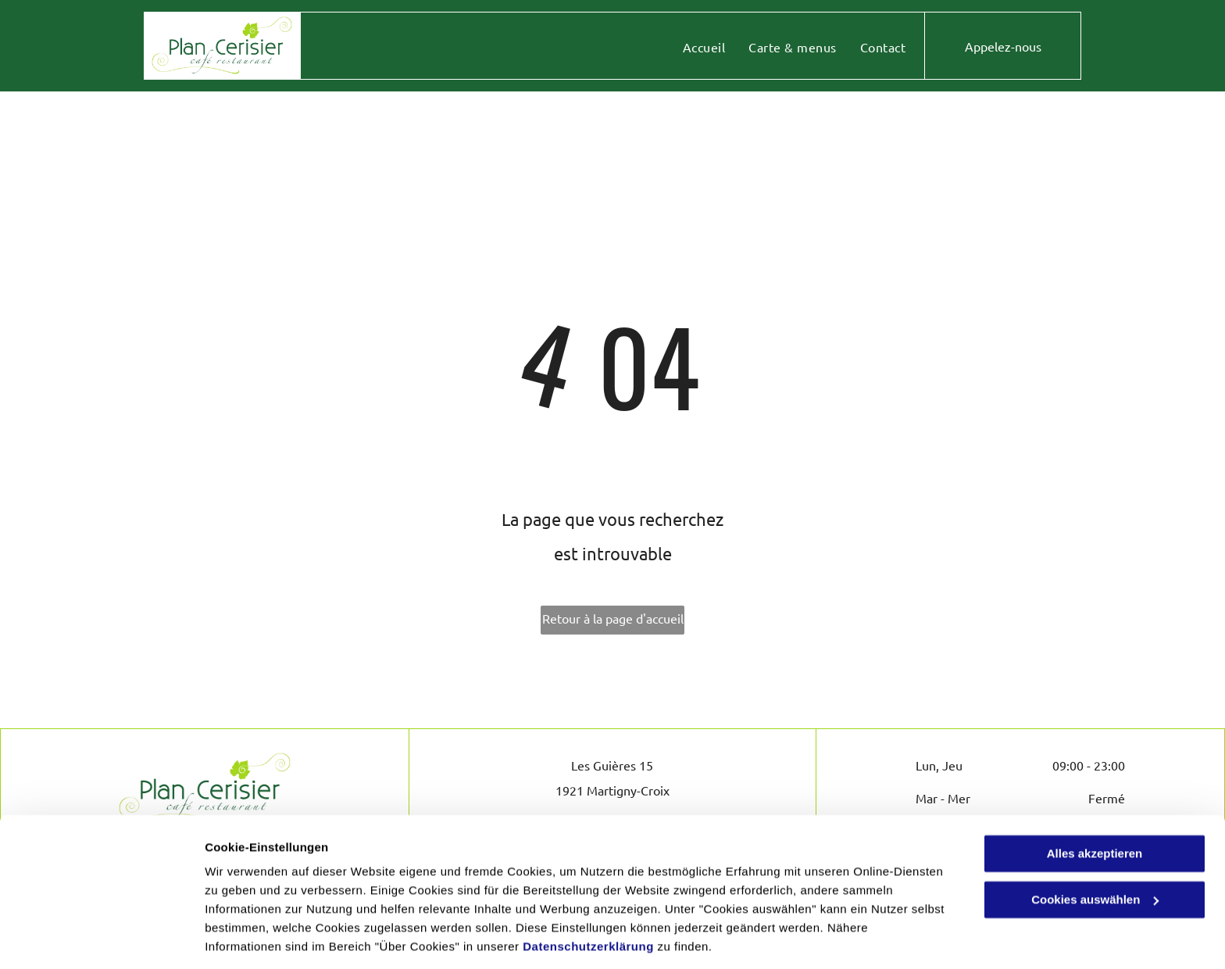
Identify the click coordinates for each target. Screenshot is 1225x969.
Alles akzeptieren (1095, 802)
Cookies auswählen (260, 938)
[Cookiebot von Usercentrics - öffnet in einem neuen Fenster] (101, 938)
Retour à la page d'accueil (613, 618)
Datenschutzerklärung (588, 895)
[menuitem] (704, 46)
